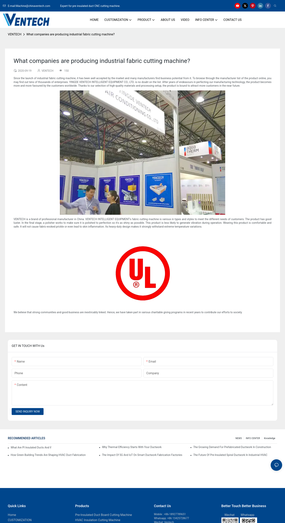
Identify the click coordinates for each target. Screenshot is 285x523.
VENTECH (14, 34)
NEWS (239, 438)
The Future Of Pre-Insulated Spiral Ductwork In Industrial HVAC (230, 454)
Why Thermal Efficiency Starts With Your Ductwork (132, 447)
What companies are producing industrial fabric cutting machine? (70, 34)
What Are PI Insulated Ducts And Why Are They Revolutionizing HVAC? (31, 447)
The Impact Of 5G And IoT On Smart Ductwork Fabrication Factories (142, 454)
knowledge (269, 438)
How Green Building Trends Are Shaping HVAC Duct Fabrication (48, 454)
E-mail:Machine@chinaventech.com (31, 5)
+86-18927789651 (175, 514)
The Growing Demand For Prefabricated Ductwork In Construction (232, 447)
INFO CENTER (253, 438)
